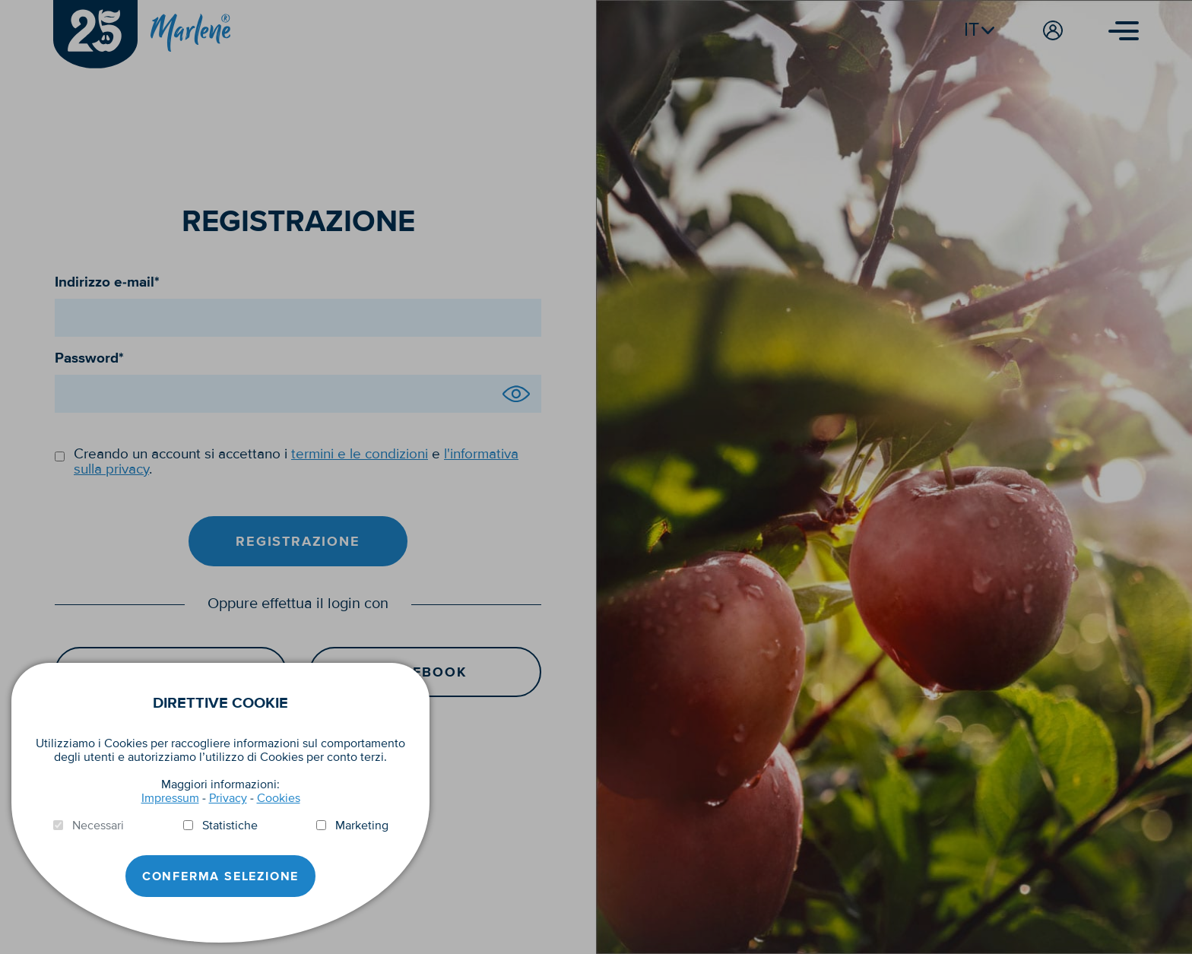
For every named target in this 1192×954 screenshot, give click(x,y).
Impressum (170, 798)
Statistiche (230, 825)
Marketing (361, 825)
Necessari (98, 825)
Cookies (278, 798)
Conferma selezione (220, 876)
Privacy (228, 798)
